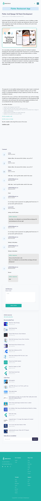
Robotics (16, 492)
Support (29, 477)
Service (29, 479)
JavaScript (29, 471)
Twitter (16, 462)
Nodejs (29, 467)
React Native (30, 464)
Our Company (18, 457)
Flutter (29, 460)
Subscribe (35, 439)
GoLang (29, 473)
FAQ (28, 481)
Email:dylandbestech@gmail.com (7, 464)
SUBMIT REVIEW (13, 305)
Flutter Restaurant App (20, 8)
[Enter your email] (18, 439)
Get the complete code (7, 116)
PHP (28, 469)
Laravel (29, 465)
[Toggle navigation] (38, 3)
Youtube (16, 460)
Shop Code (30, 457)
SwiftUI (29, 462)
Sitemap (29, 485)
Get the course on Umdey (7, 119)
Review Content (8, 290)
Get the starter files (8, 317)
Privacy (29, 483)
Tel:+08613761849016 (6, 461)
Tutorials (17, 477)
